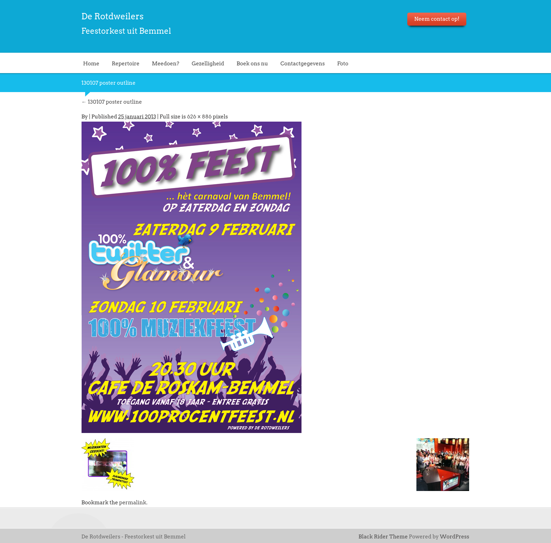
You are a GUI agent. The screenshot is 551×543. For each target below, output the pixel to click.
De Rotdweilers (113, 16)
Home (91, 63)
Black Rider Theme (383, 537)
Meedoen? (165, 63)
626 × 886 (199, 117)
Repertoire (126, 63)
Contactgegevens (302, 63)
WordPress (454, 537)
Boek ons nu (252, 63)
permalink (132, 502)
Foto (343, 63)
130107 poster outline (112, 102)
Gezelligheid (208, 63)
